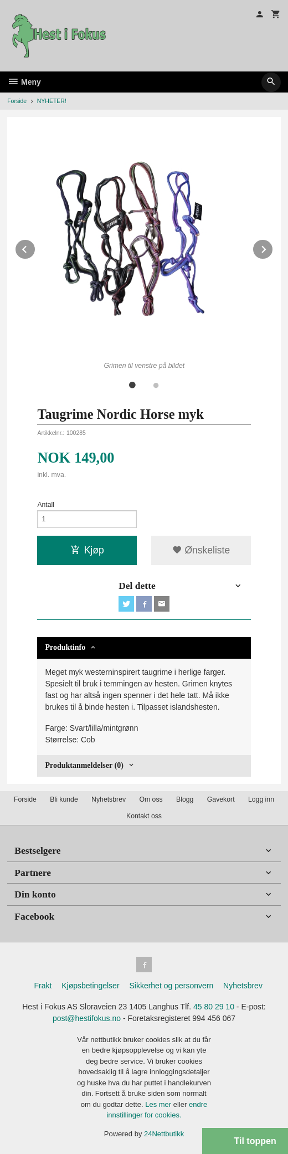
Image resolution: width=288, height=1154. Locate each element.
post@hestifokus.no (87, 1018)
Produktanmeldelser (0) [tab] (84, 765)
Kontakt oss (144, 816)
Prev (35, 247)
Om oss (150, 799)
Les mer (159, 1104)
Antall (45, 505)
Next (273, 247)
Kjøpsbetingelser (90, 985)
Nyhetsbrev (108, 799)
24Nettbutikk (164, 1134)
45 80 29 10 (213, 1006)
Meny (24, 82)
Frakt (43, 985)
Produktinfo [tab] (65, 647)
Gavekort (221, 799)
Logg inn (261, 799)
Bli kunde (64, 799)
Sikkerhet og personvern (171, 985)
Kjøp (87, 550)
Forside (17, 101)
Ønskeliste (201, 550)
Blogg (184, 799)
